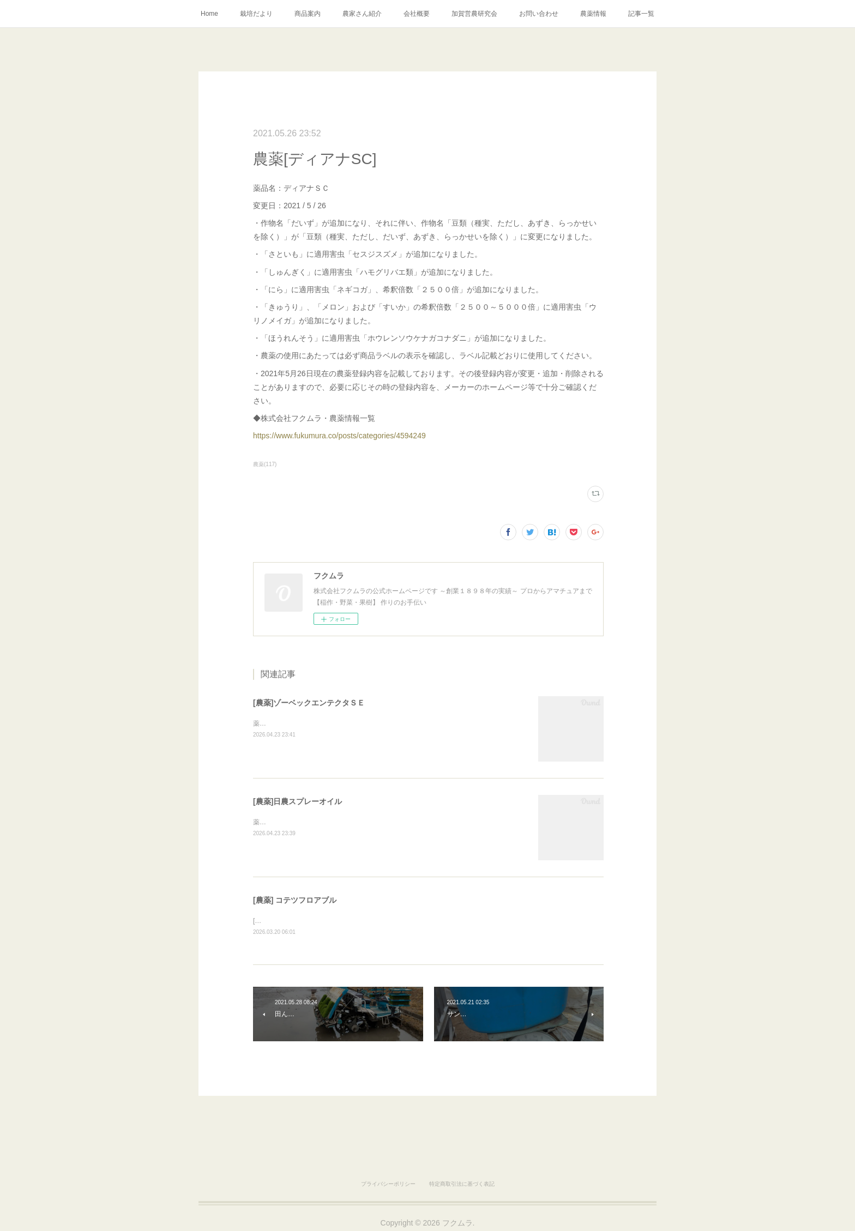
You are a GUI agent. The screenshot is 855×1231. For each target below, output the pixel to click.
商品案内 (307, 13)
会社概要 (417, 13)
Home (209, 13)
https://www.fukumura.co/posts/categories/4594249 (339, 435)
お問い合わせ (538, 13)
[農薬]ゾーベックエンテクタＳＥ (309, 702)
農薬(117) (264, 464)
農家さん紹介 (362, 13)
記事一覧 (641, 13)
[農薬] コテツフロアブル (294, 900)
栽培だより (256, 13)
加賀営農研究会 (474, 13)
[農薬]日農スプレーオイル (297, 801)
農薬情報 (593, 13)
